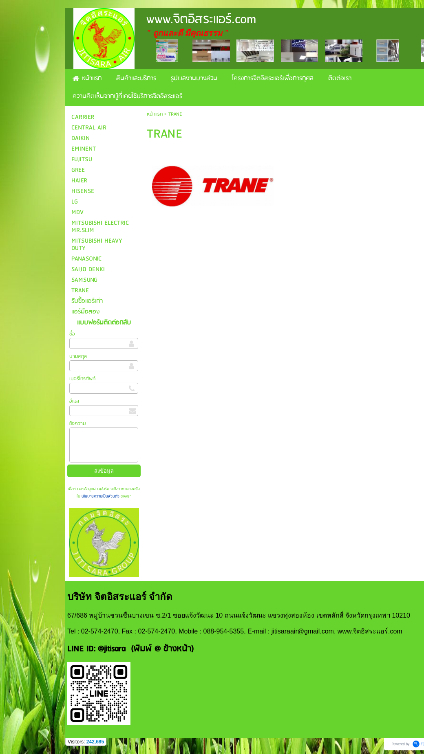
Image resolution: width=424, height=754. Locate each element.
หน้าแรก (155, 114)
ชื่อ (72, 334)
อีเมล (74, 401)
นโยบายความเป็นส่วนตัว (100, 496)
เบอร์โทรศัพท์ (82, 379)
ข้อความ (77, 423)
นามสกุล (78, 356)
